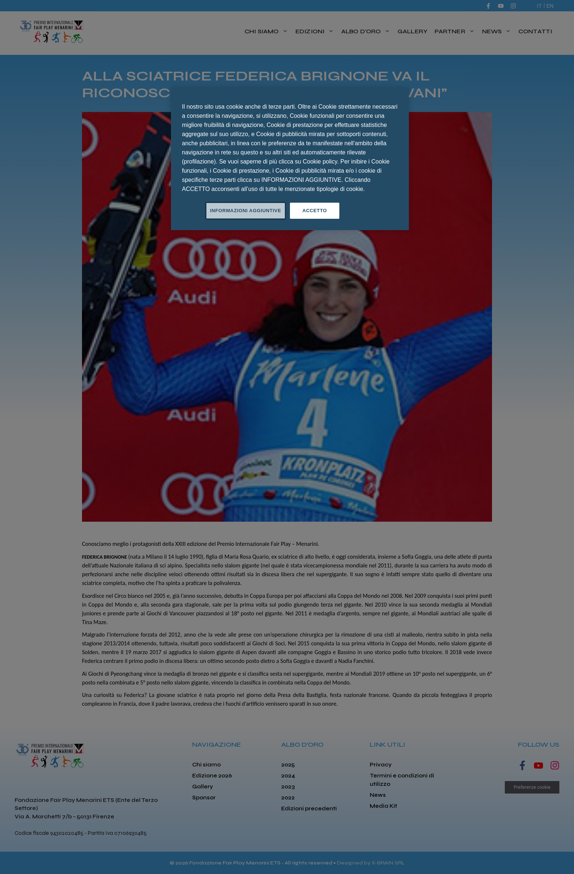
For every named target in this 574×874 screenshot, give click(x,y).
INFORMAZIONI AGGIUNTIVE (245, 210)
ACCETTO (314, 210)
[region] (290, 158)
